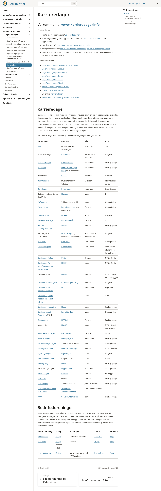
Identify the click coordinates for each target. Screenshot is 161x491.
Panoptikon (66, 154)
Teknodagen (43, 383)
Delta (63, 363)
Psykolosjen (66, 353)
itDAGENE (42, 241)
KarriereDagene (44, 247)
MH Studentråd (67, 220)
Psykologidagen (44, 353)
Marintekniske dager (46, 333)
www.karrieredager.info (80, 24)
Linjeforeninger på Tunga (52, 76)
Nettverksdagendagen (47, 343)
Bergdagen (42, 189)
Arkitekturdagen (44, 162)
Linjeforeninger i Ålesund (52, 79)
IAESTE (64, 225)
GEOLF (64, 176)
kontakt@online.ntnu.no (93, 38)
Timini (66, 320)
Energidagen (43, 207)
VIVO (40, 397)
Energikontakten (68, 207)
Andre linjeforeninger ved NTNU (55, 86)
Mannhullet (66, 333)
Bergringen (66, 189)
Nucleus (64, 194)
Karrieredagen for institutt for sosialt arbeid (45, 298)
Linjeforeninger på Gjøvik (52, 83)
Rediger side (43, 468)
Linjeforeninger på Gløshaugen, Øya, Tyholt (60, 65)
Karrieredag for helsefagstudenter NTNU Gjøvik (45, 266)
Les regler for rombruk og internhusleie (73, 45)
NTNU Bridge (66, 233)
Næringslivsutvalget (69, 348)
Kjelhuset (98, 436)
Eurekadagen (43, 215)
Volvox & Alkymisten (69, 397)
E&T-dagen (42, 202)
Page (112, 436)
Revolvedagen (43, 373)
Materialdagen (44, 338)
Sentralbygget (100, 453)
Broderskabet (67, 162)
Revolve (64, 373)
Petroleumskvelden (46, 358)
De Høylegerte (67, 338)
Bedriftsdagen (44, 181)
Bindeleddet (66, 247)
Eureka (64, 215)
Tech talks (42, 378)
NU (62, 287)
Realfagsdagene (44, 363)
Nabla (63, 307)
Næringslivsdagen (45, 348)
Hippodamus (66, 368)
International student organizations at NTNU (60, 97)
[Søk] (57, 3)
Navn (40, 146)
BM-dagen (42, 167)
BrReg (58, 436)
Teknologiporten (44, 453)
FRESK (64, 263)
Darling (64, 274)
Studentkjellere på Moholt (53, 90)
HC (62, 320)
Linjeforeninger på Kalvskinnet (55, 72)
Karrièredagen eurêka (47, 307)
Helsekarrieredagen (46, 220)
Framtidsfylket (67, 312)
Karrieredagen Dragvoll (47, 282)
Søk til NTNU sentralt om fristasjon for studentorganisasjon (85, 48)
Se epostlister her (72, 35)
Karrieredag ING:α (45, 258)
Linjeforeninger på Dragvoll (53, 69)
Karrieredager (57, 94)
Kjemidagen (43, 320)
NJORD (64, 325)
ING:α (63, 258)
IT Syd (96, 441)
